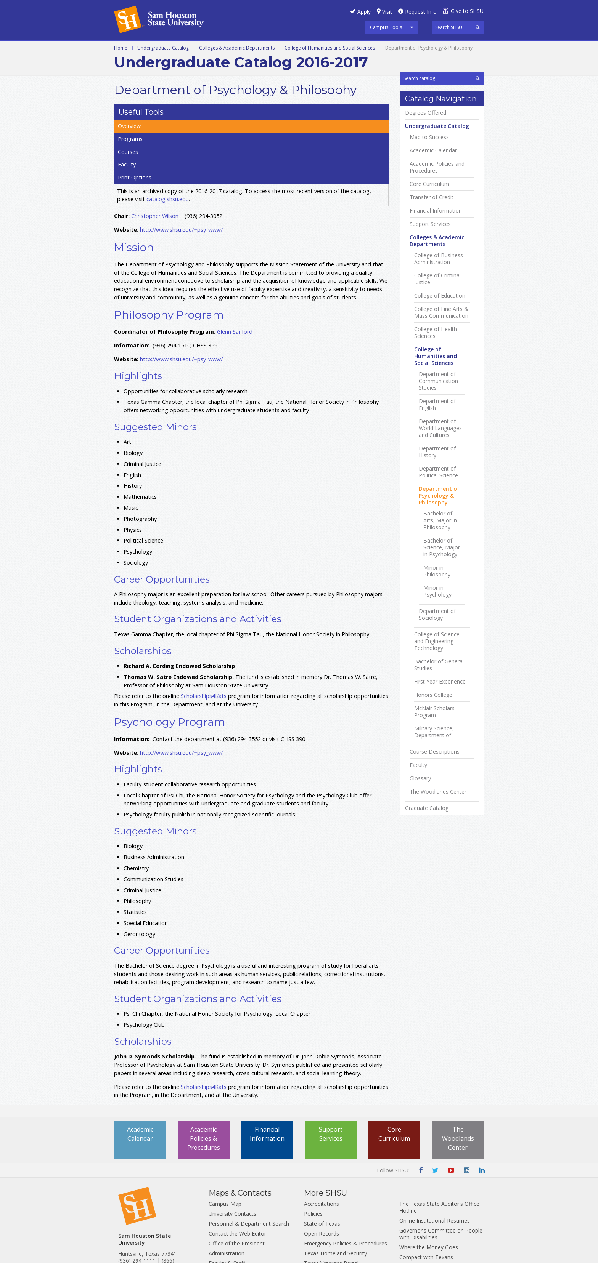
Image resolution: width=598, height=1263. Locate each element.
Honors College (433, 794)
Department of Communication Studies (438, 480)
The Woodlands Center (438, 890)
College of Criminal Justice (437, 378)
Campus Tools (386, 27)
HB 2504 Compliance (425, 1214)
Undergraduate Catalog (163, 65)
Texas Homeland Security (335, 1191)
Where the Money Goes (428, 1185)
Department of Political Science (438, 571)
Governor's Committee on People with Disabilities (440, 1172)
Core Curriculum (429, 283)
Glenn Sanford (234, 270)
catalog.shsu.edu (167, 137)
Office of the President (237, 1181)
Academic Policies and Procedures (437, 266)
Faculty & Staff (227, 1201)
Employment (224, 1221)
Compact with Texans (426, 1195)
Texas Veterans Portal (331, 1201)
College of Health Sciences (435, 432)
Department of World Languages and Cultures (440, 527)
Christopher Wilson (154, 154)
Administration (226, 1191)
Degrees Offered (425, 211)
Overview (417, 104)
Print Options (421, 157)
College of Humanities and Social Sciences (330, 65)
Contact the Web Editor (237, 1171)
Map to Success (429, 236)
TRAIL (311, 1211)
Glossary (420, 877)
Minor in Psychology (437, 690)
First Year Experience (440, 780)
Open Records (321, 1171)
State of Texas (322, 1161)
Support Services (430, 323)
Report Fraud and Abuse (334, 1221)
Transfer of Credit (431, 296)
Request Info (421, 11)
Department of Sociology (437, 713)
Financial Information (436, 309)
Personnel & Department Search (249, 1161)
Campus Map (225, 1141)
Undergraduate (139, 49)
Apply (364, 11)
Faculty (414, 144)
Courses (415, 131)
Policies (313, 1151)
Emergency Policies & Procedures (345, 1181)
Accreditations (321, 1141)
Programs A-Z (238, 49)
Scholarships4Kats (204, 634)
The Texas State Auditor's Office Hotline (439, 1145)
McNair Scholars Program (434, 811)
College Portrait (418, 1205)
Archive (430, 49)
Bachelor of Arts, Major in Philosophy (440, 619)
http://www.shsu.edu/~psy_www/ (181, 167)
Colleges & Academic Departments (237, 65)
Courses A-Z (291, 49)
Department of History (437, 551)
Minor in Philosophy (436, 670)
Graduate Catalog (426, 907)
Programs (417, 117)
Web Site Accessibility (425, 1224)
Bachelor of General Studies (439, 764)
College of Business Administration (438, 358)
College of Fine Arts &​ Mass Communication (441, 411)
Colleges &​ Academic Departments (437, 340)
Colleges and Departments (364, 49)
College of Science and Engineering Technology (437, 740)
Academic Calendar (433, 249)
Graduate (190, 49)
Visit (387, 11)
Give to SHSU (467, 10)
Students (219, 1211)
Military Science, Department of (434, 831)
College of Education (439, 394)
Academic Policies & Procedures (203, 1076)
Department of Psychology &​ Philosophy (439, 594)
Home (120, 65)
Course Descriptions (435, 850)
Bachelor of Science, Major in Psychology (441, 646)
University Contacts (232, 1151)
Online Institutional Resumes (434, 1158)
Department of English (437, 504)
